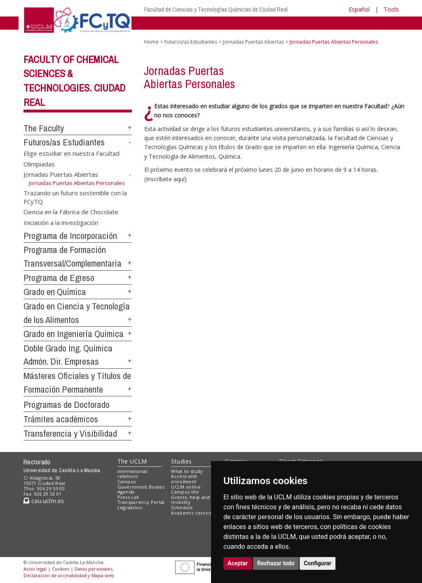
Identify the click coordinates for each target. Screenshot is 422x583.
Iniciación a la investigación (60, 222)
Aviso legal (35, 569)
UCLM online (186, 487)
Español (359, 9)
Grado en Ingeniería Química (73, 334)
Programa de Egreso (58, 278)
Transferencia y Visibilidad (70, 433)
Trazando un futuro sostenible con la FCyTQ (75, 196)
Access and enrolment (184, 479)
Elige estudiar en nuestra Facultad (71, 153)
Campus (126, 481)
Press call (128, 497)
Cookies (60, 569)
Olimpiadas (39, 163)
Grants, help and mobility (190, 500)
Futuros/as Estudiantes (64, 142)
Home (151, 41)
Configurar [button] (317, 563)
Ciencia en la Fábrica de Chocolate (70, 212)
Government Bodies (141, 487)
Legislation (130, 507)
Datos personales (94, 569)
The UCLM (132, 461)
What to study (187, 471)
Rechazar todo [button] (276, 563)
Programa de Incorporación (70, 235)
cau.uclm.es (43, 501)
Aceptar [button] (237, 563)
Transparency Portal (141, 502)
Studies (181, 461)
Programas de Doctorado (66, 404)
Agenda (126, 492)
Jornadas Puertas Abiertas (60, 174)
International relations (132, 474)
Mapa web (102, 575)
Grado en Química (54, 292)
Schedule (182, 507)
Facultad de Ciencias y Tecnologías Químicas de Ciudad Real (216, 9)
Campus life (185, 492)
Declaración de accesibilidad (55, 575)
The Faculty (43, 128)
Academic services (193, 513)
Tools (391, 9)
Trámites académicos (60, 419)
